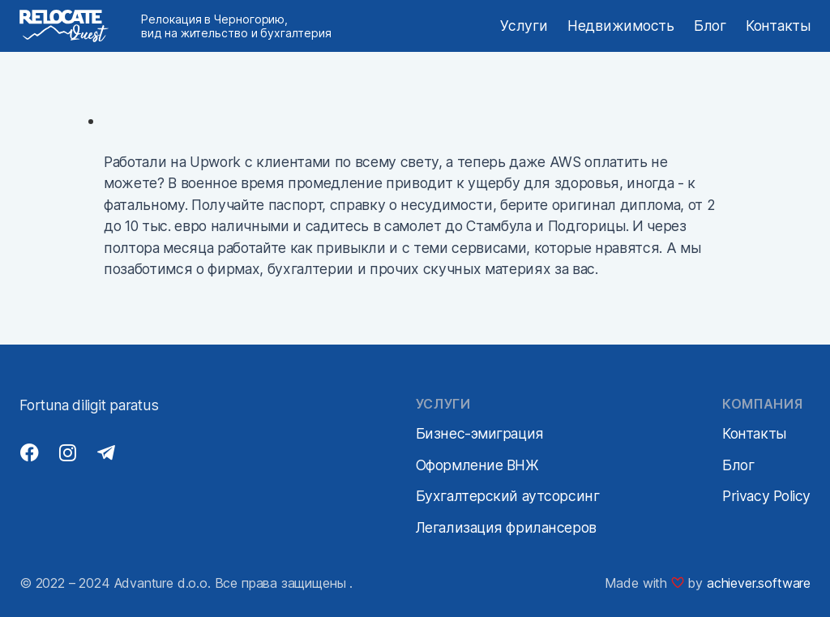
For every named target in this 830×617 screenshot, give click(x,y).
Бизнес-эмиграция (480, 433)
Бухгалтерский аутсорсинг (507, 495)
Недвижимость (620, 25)
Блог (710, 25)
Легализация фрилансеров (506, 527)
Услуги (524, 25)
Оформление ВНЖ (477, 464)
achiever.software (759, 583)
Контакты (778, 25)
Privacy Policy (766, 495)
